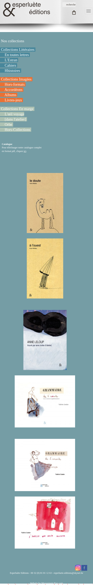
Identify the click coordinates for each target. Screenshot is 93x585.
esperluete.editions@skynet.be (68, 573)
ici (25, 151)
